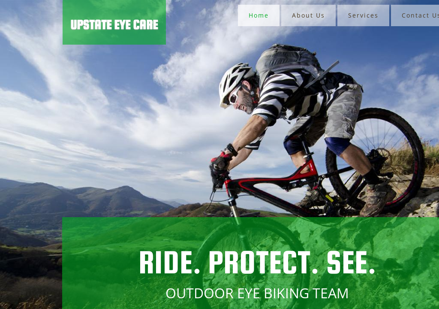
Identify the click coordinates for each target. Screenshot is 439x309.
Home (259, 15)
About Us (308, 15)
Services (363, 15)
